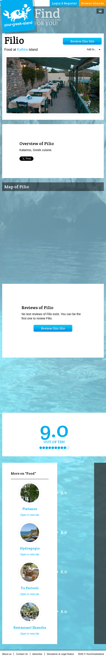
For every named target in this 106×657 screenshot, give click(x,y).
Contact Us (23, 654)
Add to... (93, 49)
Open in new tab (29, 514)
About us (8, 654)
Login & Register (64, 3)
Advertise (38, 654)
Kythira (22, 49)
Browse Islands (92, 3)
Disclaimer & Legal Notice (61, 654)
